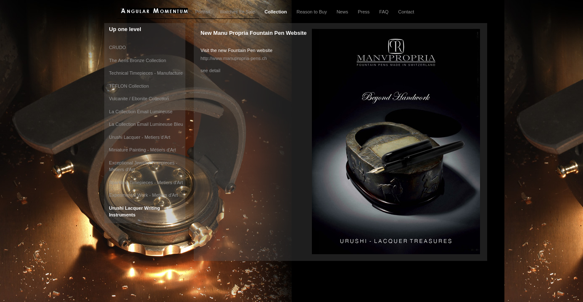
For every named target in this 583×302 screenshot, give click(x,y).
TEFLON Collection (129, 86)
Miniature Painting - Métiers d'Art (142, 149)
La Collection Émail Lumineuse (140, 111)
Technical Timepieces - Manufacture (145, 73)
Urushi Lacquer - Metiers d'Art (139, 137)
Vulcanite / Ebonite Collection (139, 98)
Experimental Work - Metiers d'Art (143, 195)
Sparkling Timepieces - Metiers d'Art (146, 182)
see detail (210, 70)
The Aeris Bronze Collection (137, 60)
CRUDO (117, 47)
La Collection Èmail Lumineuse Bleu (146, 124)
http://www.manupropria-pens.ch (233, 58)
